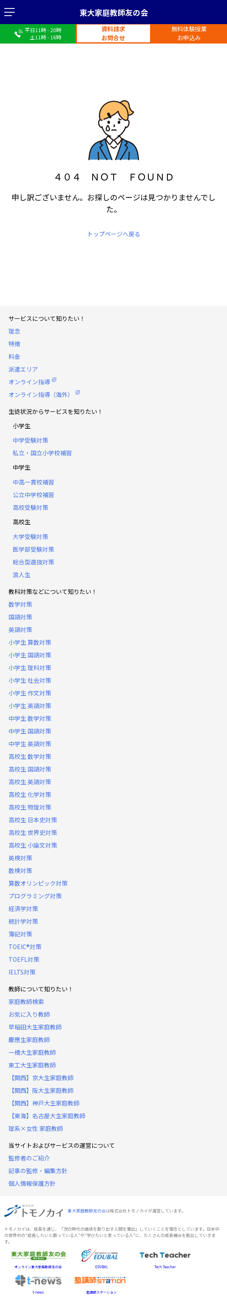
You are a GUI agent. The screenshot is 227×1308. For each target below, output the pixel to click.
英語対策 (20, 629)
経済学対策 (23, 908)
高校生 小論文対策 (32, 845)
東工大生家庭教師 (32, 1065)
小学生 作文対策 (29, 693)
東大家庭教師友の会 (113, 12)
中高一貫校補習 (33, 482)
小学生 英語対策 (29, 705)
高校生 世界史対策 (32, 832)
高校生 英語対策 (29, 781)
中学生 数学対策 (29, 718)
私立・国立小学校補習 (42, 453)
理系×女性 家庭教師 (35, 1128)
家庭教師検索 (26, 1001)
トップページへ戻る (113, 234)
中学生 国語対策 (29, 731)
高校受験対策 (30, 507)
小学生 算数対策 (29, 642)
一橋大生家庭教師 (32, 1052)
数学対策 (20, 604)
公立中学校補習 (33, 494)
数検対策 (20, 870)
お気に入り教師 (29, 1014)
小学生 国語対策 (29, 655)
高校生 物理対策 (29, 807)
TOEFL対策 (23, 959)
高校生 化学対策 (29, 794)
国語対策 (20, 617)
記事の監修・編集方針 (38, 1170)
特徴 (14, 343)
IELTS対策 (22, 972)
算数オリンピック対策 (38, 883)
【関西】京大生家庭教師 (41, 1077)
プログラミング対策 (35, 896)
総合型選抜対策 (33, 562)
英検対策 (20, 858)
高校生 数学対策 (29, 756)
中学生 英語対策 (29, 743)
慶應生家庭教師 (29, 1039)
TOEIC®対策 (24, 946)
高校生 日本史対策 (32, 819)
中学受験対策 (30, 440)
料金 (14, 356)
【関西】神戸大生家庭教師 (43, 1103)
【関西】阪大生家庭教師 (41, 1090)
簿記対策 (20, 934)
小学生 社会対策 (29, 680)
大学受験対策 (30, 536)
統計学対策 (23, 921)
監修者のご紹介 (29, 1158)
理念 (14, 331)
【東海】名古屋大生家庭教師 (46, 1115)
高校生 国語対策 (29, 769)
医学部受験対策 (33, 549)
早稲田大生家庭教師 (35, 1027)
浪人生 (21, 574)
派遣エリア (23, 369)
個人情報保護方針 (32, 1183)
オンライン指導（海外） (41, 394)
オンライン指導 (29, 382)
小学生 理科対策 (29, 667)
